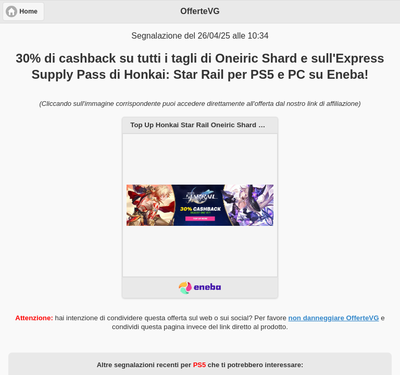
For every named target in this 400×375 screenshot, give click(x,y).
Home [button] (28, 11)
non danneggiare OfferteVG (334, 318)
